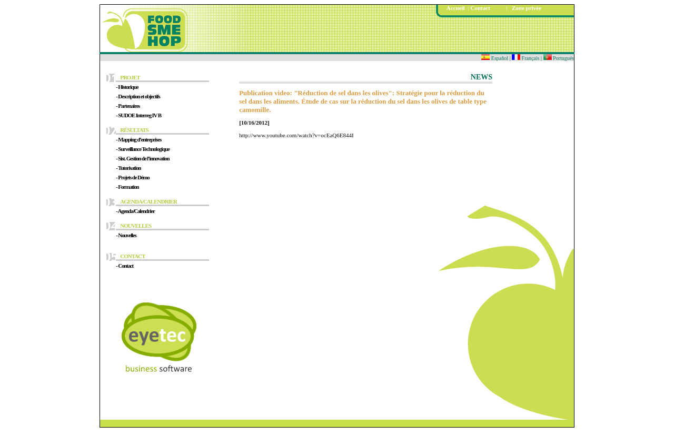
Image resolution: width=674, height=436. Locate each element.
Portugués (558, 58)
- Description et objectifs (138, 96)
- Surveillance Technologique (142, 149)
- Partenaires (128, 106)
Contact (480, 8)
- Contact (124, 265)
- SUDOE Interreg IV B (138, 115)
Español (494, 58)
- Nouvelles (126, 235)
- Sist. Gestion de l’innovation (142, 158)
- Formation (127, 187)
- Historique (127, 87)
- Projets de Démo (132, 177)
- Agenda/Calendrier (135, 211)
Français (526, 58)
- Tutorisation (128, 168)
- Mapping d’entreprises (138, 139)
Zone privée (525, 8)
